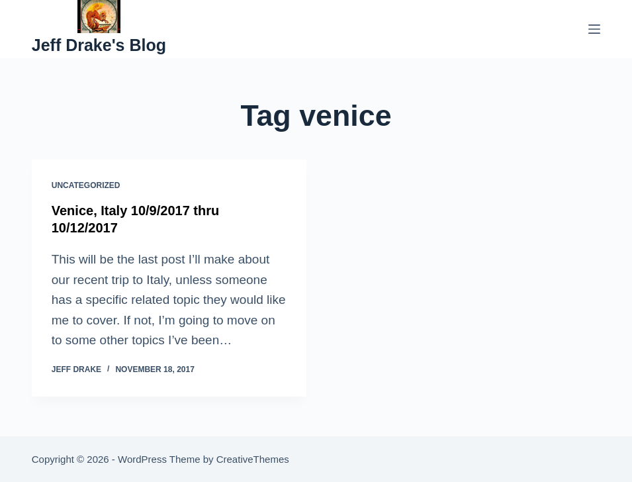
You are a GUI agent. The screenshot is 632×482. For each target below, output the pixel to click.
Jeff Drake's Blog (99, 45)
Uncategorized (86, 185)
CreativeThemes (252, 459)
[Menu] (594, 29)
